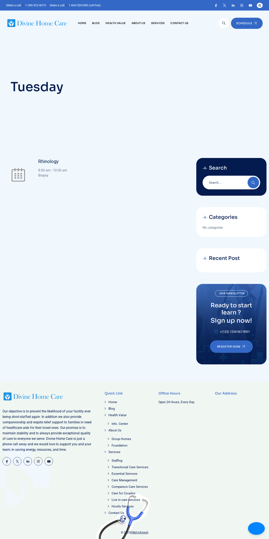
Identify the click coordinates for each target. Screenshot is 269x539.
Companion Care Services (130, 487)
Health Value (115, 23)
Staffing (117, 461)
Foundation (119, 445)
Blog (96, 23)
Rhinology (48, 161)
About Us (138, 23)
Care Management (124, 480)
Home (82, 23)
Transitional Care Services (130, 467)
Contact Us (179, 23)
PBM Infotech (139, 532)
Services (158, 23)
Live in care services (126, 500)
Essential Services (124, 474)
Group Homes (121, 439)
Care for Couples (123, 493)
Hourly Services (123, 506)
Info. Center (120, 424)
